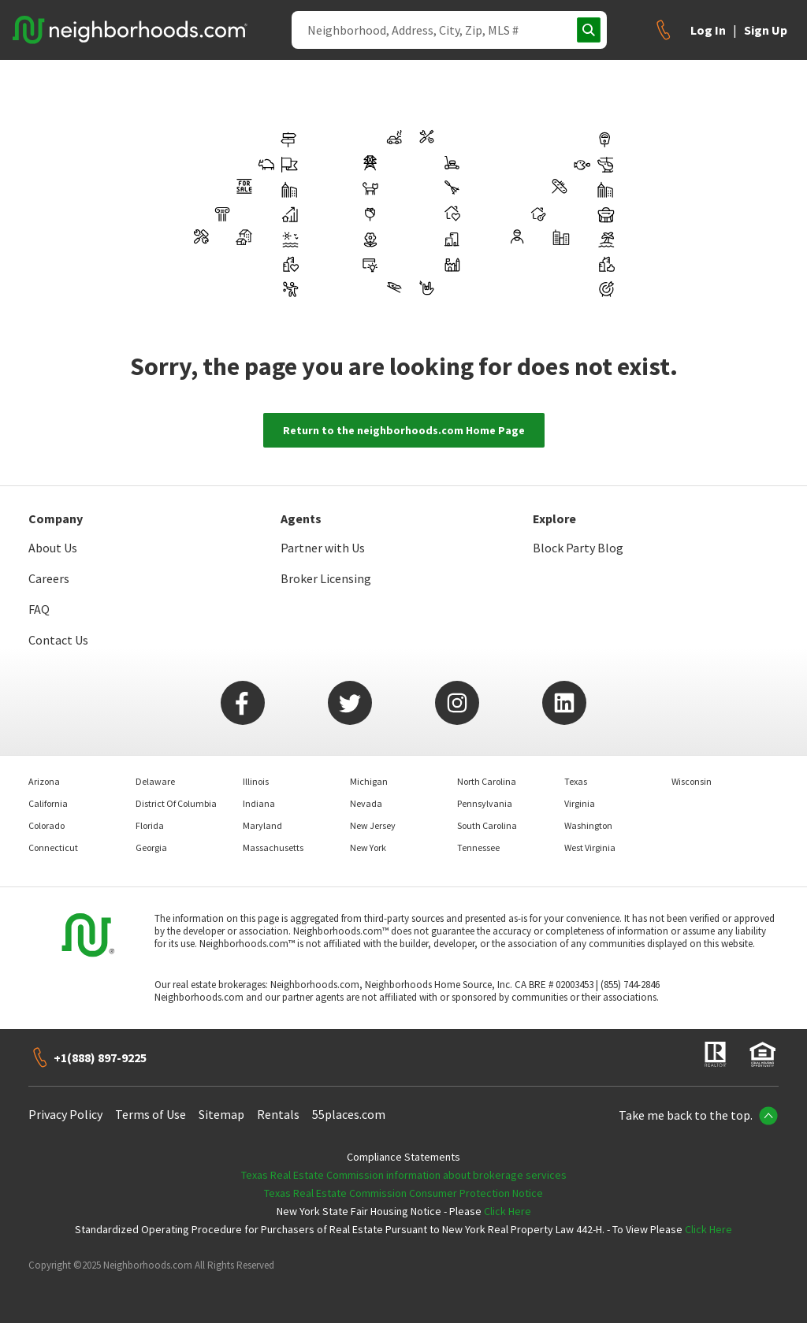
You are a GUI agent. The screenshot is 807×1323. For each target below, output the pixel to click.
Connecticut (53, 847)
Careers (48, 578)
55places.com (348, 1114)
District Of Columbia (176, 803)
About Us (52, 548)
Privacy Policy (65, 1114)
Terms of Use (150, 1114)
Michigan (369, 781)
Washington (588, 825)
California (48, 803)
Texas (575, 781)
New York (368, 847)
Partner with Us (323, 548)
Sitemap (221, 1114)
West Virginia (589, 847)
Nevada (366, 803)
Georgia (151, 847)
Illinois (256, 781)
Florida (150, 825)
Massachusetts (273, 847)
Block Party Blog (578, 548)
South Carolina (487, 825)
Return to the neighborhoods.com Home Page (404, 430)
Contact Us (58, 640)
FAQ (39, 609)
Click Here (507, 1211)
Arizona (44, 781)
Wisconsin (691, 781)
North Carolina (486, 781)
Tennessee (478, 847)
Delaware (155, 781)
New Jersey (373, 825)
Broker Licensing (326, 578)
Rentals (278, 1114)
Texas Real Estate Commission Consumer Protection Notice (403, 1193)
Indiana (259, 803)
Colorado (46, 825)
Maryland (262, 825)
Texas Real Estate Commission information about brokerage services (404, 1175)
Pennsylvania (484, 803)
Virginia (579, 803)
